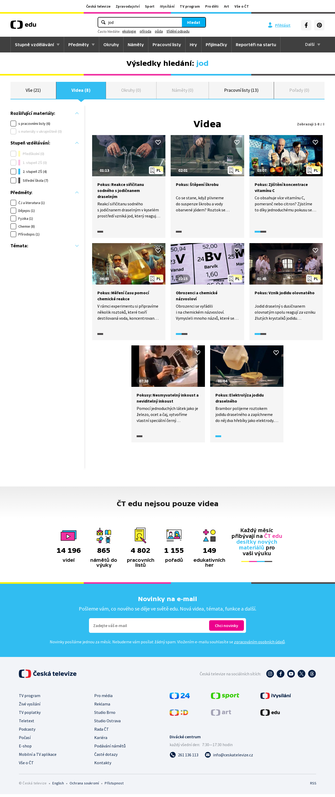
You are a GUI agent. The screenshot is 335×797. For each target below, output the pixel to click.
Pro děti (212, 6)
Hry (193, 44)
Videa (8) (80, 92)
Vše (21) (33, 92)
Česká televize (98, 6)
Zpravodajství (128, 6)
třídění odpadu (177, 31)
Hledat (193, 22)
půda (159, 31)
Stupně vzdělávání (34, 44)
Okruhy (111, 44)
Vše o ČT (241, 6)
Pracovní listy (167, 44)
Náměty (136, 44)
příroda (145, 31)
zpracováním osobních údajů (259, 644)
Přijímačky (216, 44)
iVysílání (167, 6)
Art (226, 6)
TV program (190, 6)
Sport (150, 6)
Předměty (78, 44)
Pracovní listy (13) (241, 92)
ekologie (129, 31)
